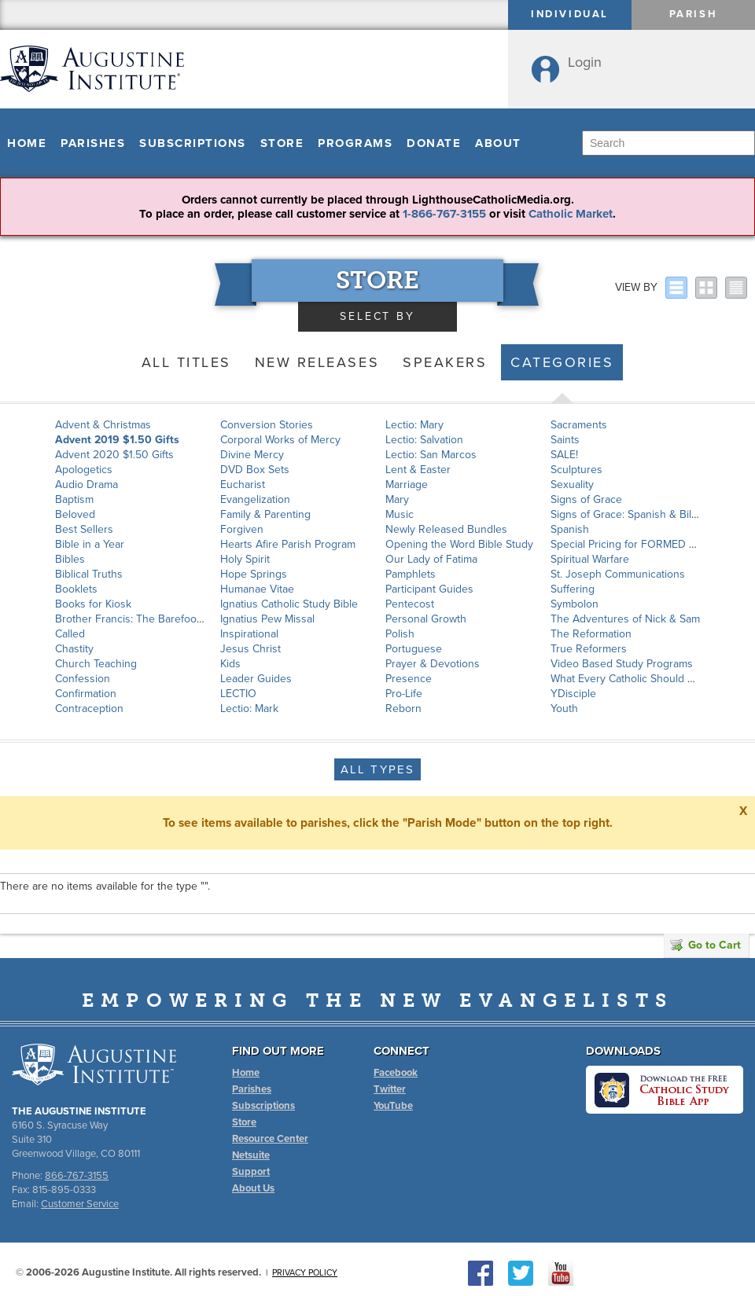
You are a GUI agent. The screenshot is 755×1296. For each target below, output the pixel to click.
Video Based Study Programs (622, 663)
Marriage (406, 484)
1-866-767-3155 (444, 214)
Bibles (70, 559)
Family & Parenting (265, 514)
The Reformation (591, 634)
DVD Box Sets (254, 469)
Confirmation (85, 693)
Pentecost (409, 604)
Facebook (396, 1073)
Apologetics (83, 469)
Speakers (445, 362)
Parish (693, 14)
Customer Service (80, 1204)
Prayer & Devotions (432, 663)
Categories (561, 362)
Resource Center (270, 1139)
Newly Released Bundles (446, 529)
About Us (253, 1188)
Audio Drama (86, 484)
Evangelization (255, 499)
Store (282, 143)
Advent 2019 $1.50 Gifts (117, 439)
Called (70, 634)
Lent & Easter (418, 469)
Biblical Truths (89, 574)
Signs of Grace (586, 499)
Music (399, 514)
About (498, 143)
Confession (82, 678)
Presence (408, 678)
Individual (570, 14)
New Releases (317, 362)
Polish (399, 634)
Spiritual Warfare (590, 559)
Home (26, 143)
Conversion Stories (266, 424)
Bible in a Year (89, 544)
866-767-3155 (77, 1175)
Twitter (390, 1089)
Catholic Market (570, 214)
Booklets (76, 589)
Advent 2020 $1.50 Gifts (114, 454)
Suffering (573, 589)
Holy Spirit (245, 559)
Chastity (74, 648)
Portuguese (413, 648)
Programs (355, 143)
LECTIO (238, 693)
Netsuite (251, 1155)
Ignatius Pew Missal (267, 619)
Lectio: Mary (414, 424)
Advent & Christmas (103, 424)
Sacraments (579, 424)
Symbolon (574, 604)
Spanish (570, 529)
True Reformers (589, 648)
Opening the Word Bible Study (459, 544)
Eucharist (242, 484)
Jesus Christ (250, 648)
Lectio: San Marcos (431, 454)
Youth (564, 708)
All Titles (186, 362)
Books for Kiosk (93, 604)
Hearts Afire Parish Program (287, 544)
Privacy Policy (304, 1273)
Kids (230, 663)
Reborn (403, 708)
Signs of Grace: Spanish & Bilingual (635, 514)
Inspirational (249, 634)
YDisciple (573, 693)
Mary (397, 499)
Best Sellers (84, 529)
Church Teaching (96, 663)
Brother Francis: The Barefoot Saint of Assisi (163, 619)
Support (251, 1172)
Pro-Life (403, 693)
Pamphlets (410, 574)
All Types (377, 769)
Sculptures (576, 469)
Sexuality (572, 484)
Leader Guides (256, 678)
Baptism (74, 499)
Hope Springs (253, 574)
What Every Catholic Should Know (632, 678)
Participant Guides (429, 589)
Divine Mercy (252, 454)
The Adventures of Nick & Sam (625, 619)
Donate (434, 143)
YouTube (393, 1106)
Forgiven (241, 529)
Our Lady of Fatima (431, 559)
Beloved (75, 514)
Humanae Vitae (257, 589)
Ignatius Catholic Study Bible (289, 604)
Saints (565, 439)
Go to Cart (705, 945)
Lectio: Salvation (424, 439)
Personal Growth (425, 619)
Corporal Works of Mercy (280, 439)
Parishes (93, 143)
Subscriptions (192, 143)
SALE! (564, 454)
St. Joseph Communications (618, 574)
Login (585, 62)
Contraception (89, 708)
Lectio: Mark (249, 708)
